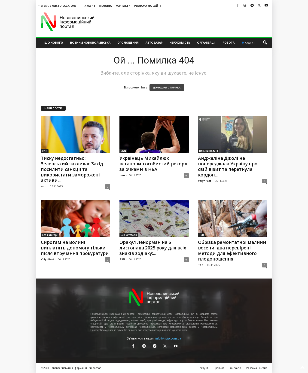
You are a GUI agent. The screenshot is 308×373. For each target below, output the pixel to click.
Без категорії (50, 235)
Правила (105, 5)
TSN (122, 259)
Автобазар (154, 43)
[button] (265, 43)
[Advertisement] (188, 21)
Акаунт (90, 5)
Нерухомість (180, 43)
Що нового (53, 43)
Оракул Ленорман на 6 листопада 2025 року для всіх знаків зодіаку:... (152, 247)
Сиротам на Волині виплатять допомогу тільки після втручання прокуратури (75, 247)
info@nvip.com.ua (168, 338)
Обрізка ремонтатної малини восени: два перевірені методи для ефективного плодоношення (232, 250)
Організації (206, 43)
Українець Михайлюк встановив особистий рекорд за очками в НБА (153, 163)
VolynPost (204, 180)
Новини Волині (208, 150)
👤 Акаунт (248, 42)
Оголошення (128, 43)
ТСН (201, 235)
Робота (229, 43)
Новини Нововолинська (90, 43)
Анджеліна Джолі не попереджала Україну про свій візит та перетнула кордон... (227, 166)
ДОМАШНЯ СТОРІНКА (166, 87)
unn (43, 186)
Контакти (123, 5)
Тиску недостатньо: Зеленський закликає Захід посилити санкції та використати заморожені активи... (72, 169)
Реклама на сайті (147, 5)
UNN (44, 150)
